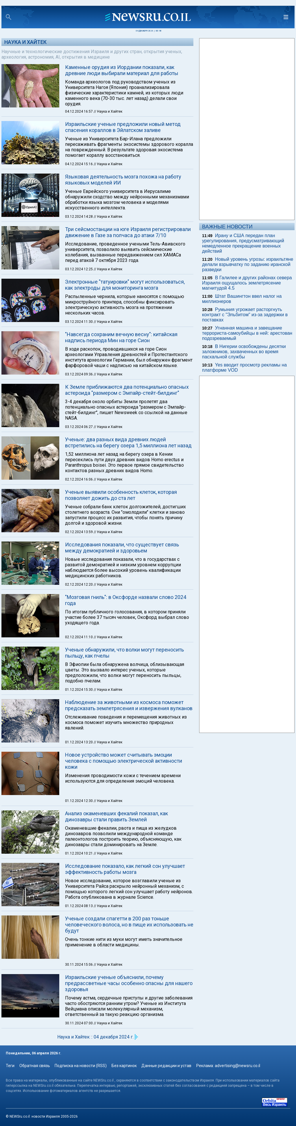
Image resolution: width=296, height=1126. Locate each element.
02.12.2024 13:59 (79, 532)
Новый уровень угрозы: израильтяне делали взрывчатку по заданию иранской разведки (247, 264)
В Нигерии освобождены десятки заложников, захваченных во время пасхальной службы (244, 351)
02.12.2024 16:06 (79, 479)
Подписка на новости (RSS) (81, 1065)
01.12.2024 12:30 (79, 801)
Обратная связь (34, 1065)
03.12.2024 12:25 (79, 269)
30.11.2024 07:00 (79, 1023)
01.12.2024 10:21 (79, 853)
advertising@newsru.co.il (237, 1065)
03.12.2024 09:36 (79, 374)
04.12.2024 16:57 (79, 111)
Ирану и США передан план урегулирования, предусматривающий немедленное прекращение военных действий (243, 243)
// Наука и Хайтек (108, 111)
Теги (10, 1065)
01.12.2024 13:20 (79, 742)
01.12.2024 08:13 (79, 906)
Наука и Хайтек (25, 42)
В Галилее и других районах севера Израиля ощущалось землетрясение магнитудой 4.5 (247, 283)
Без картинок (124, 1065)
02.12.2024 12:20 (79, 584)
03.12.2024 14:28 (79, 217)
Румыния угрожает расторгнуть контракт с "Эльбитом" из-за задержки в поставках (245, 314)
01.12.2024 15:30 (79, 690)
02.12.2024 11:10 (79, 637)
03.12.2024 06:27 (79, 427)
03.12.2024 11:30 (79, 322)
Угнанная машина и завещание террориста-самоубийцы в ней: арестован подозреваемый (247, 333)
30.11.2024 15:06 (79, 965)
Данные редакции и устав (166, 1065)
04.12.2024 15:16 (79, 164)
